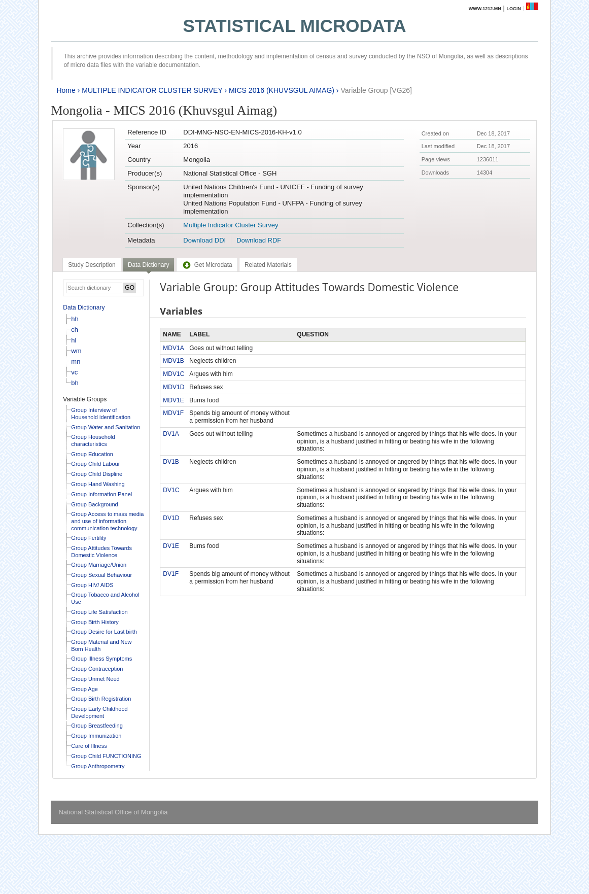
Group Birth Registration (101, 699)
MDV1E (173, 400)
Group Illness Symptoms (101, 659)
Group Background (94, 504)
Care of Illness (89, 746)
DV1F (171, 573)
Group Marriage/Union (98, 565)
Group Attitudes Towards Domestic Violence (101, 551)
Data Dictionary (84, 307)
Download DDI (204, 240)
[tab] (91, 265)
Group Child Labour (95, 464)
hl (73, 340)
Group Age (84, 689)
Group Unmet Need (95, 679)
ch (74, 329)
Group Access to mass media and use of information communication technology (107, 521)
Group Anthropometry (97, 766)
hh (74, 319)
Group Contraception (97, 669)
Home (65, 90)
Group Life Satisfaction (99, 612)
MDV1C (173, 373)
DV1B (171, 461)
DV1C (171, 490)
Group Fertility (88, 538)
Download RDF (258, 240)
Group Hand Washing (97, 484)
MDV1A (173, 348)
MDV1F (173, 413)
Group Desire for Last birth (104, 632)
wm (76, 351)
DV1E (171, 545)
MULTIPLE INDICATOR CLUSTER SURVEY (152, 90)
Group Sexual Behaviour (101, 575)
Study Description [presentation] (91, 264)
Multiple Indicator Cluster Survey (230, 225)
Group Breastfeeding (97, 726)
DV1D (171, 518)
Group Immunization (96, 736)
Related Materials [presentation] (268, 264)
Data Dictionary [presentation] (148, 264)
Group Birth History (95, 622)
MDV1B (173, 360)
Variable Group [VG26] (376, 90)
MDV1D (173, 387)
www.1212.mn (485, 8)
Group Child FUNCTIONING (106, 756)
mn (75, 361)
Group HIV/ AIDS (92, 585)
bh (74, 383)
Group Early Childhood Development (99, 712)
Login (513, 8)
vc (74, 372)
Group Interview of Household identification (100, 413)
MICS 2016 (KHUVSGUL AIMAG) (281, 90)
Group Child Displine (96, 474)
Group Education (92, 454)
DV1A (171, 433)
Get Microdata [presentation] (207, 265)
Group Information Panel (101, 494)
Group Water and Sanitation (105, 427)
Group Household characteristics (93, 440)
